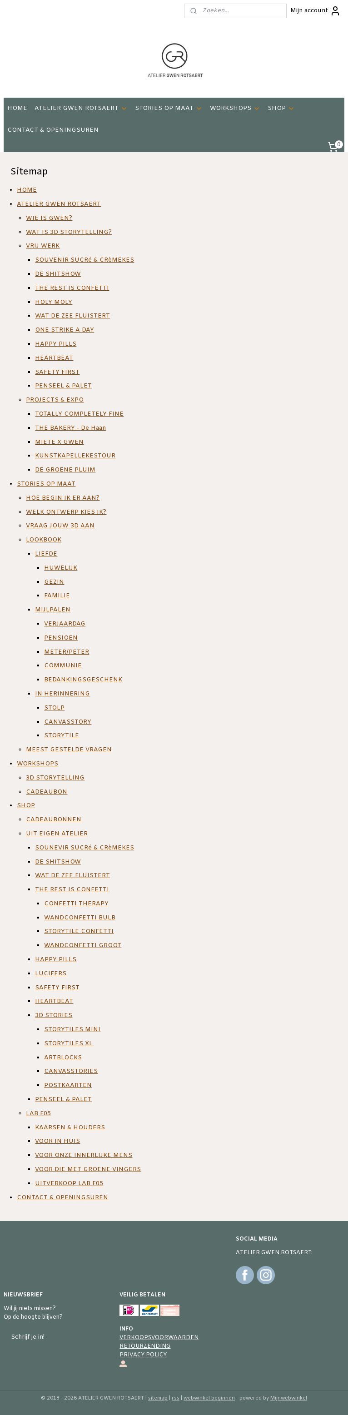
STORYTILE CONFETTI (79, 932)
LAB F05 (38, 1113)
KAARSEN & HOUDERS (70, 1128)
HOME (17, 108)
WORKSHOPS (235, 108)
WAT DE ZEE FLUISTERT (72, 316)
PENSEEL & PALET (63, 386)
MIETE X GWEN (59, 442)
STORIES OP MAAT (169, 108)
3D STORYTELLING (55, 778)
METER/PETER (66, 652)
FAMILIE (57, 596)
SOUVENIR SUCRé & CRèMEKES (84, 260)
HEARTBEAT (54, 358)
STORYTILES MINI (72, 1029)
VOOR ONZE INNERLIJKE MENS (83, 1155)
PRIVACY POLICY (143, 1355)
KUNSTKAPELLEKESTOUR (75, 456)
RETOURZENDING (144, 1346)
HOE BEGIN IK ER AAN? (62, 498)
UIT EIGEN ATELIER (57, 834)
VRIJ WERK (43, 246)
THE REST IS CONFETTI (72, 288)
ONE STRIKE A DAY (64, 330)
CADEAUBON (46, 792)
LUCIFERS (50, 974)
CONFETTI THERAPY (76, 904)
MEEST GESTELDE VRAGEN (69, 750)
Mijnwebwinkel (288, 1398)
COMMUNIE (63, 666)
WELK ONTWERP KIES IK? (66, 512)
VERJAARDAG (64, 624)
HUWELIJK (60, 568)
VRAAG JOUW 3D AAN (60, 526)
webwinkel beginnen (209, 1398)
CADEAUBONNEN (53, 820)
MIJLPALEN (52, 610)
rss (175, 1398)
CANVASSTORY (67, 722)
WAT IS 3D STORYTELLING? (69, 232)
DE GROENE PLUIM (65, 470)
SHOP (281, 108)
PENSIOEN (61, 638)
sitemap (158, 1398)
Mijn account (315, 10)
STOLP (54, 708)
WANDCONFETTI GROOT (82, 945)
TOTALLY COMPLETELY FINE (79, 414)
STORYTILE (61, 736)
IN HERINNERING (62, 694)
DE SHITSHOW (58, 274)
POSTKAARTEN (68, 1085)
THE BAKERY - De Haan (70, 428)
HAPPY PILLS (55, 344)
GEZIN (54, 582)
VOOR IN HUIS (57, 1142)
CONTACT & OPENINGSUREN (53, 130)
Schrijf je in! (28, 1337)
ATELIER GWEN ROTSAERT (81, 108)
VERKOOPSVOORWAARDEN (159, 1337)
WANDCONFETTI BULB (79, 918)
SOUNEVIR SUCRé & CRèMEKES (84, 848)
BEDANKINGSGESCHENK (83, 680)
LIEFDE (46, 554)
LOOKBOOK (43, 540)
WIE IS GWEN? (49, 218)
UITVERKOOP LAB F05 (69, 1183)
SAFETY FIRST (57, 372)
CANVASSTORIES (71, 1072)
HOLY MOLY (53, 302)
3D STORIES (53, 1015)
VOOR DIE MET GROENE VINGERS (88, 1169)
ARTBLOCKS (63, 1058)
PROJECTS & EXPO (55, 400)
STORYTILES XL (68, 1044)
